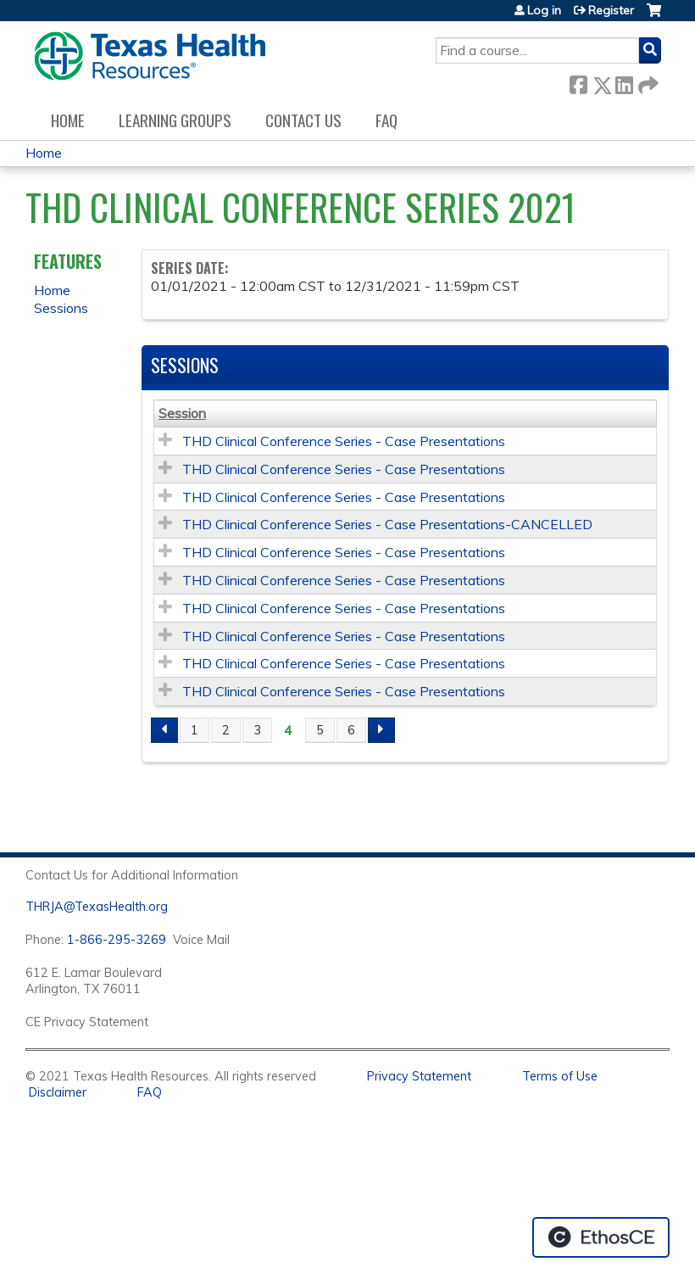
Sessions (61, 307)
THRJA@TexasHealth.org (96, 906)
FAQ (386, 120)
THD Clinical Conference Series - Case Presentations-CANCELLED (387, 524)
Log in (544, 10)
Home (68, 120)
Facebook (578, 82)
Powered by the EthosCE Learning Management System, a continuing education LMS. (601, 1237)
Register (611, 10)
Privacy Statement (419, 1076)
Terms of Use (560, 1076)
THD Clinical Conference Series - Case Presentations (343, 441)
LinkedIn (623, 82)
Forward (646, 82)
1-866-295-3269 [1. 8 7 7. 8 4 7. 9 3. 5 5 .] (116, 939)
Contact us (303, 120)
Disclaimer (57, 1092)
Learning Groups (175, 120)
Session (182, 413)
